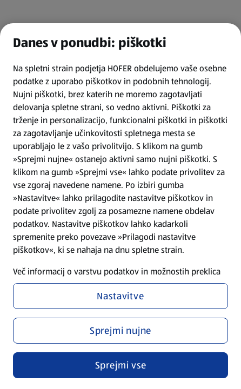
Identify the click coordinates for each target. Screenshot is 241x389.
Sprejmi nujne (121, 331)
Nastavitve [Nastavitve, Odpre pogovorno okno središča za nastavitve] (120, 296)
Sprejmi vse (120, 365)
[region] (120, 206)
